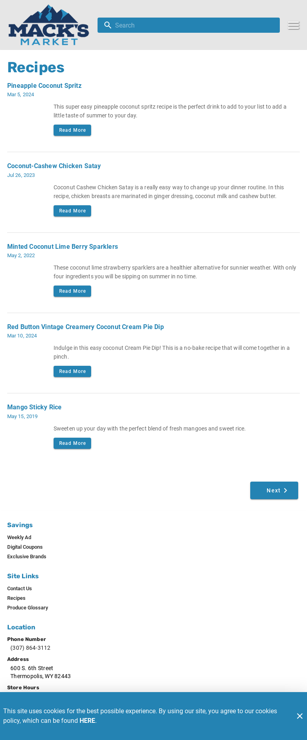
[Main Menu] (293, 25)
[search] (194, 25)
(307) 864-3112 (30, 648)
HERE (87, 720)
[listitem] (19, 537)
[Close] (300, 716)
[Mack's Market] (51, 25)
